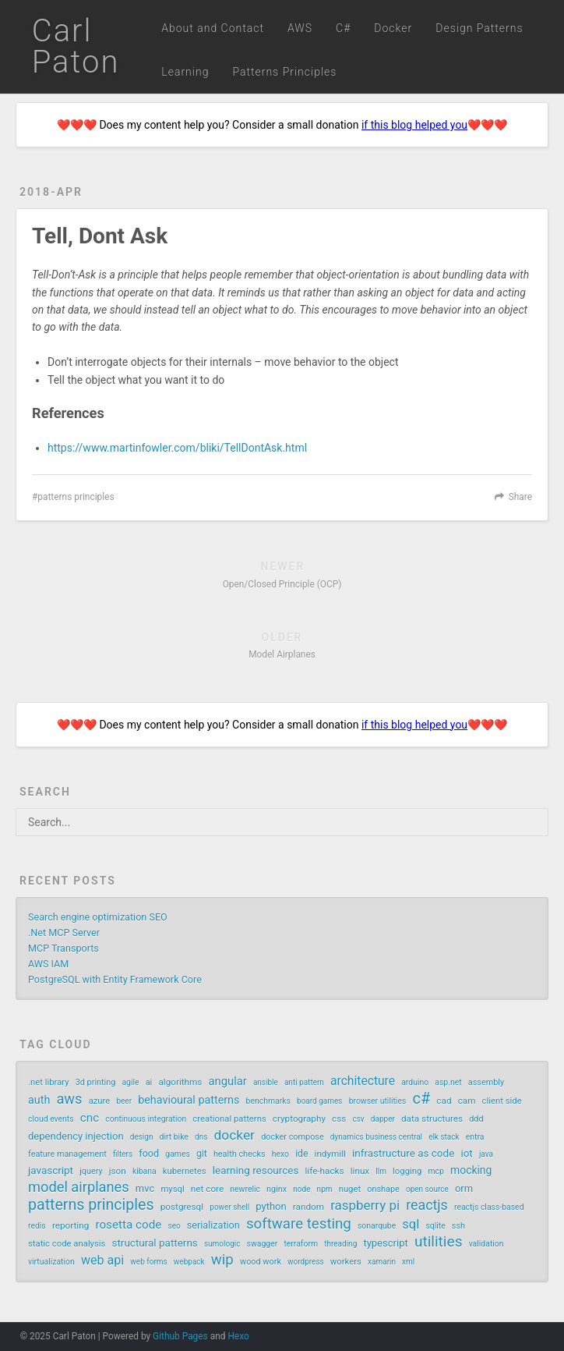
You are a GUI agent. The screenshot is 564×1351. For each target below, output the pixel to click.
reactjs (427, 1205)
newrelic (245, 1189)
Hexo (238, 1336)
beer (124, 1101)
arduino (414, 1082)
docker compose (292, 1137)
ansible (265, 1082)
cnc (89, 1118)
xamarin (382, 1261)
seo (173, 1226)
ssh (458, 1226)
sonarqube (377, 1226)
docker (234, 1135)
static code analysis (66, 1244)
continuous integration (145, 1119)
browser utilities (378, 1101)
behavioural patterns (188, 1100)
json (117, 1170)
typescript (385, 1243)
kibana (144, 1171)
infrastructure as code (403, 1153)
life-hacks (324, 1170)
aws (69, 1099)
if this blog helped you (414, 125)
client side (502, 1101)
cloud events (51, 1119)
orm (464, 1188)
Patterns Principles (284, 72)
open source (427, 1189)
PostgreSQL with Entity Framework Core (115, 979)
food (149, 1153)
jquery (90, 1171)
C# (343, 28)
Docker (393, 28)
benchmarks (268, 1101)
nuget (350, 1189)
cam (467, 1100)
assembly (486, 1082)
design (141, 1137)
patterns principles (75, 496)
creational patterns (229, 1119)
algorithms (180, 1081)
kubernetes (184, 1171)
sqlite (435, 1226)
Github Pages (180, 1336)
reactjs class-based (489, 1207)
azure (100, 1101)
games (177, 1154)
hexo (280, 1154)
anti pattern (304, 1082)
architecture (362, 1080)
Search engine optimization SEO (97, 917)
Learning (185, 72)
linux (360, 1170)
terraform (301, 1244)
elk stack (443, 1137)
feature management (67, 1154)
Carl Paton (76, 46)
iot (466, 1153)
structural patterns (155, 1242)
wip (222, 1260)
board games (319, 1101)
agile (130, 1082)
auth (39, 1100)
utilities (438, 1242)
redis (37, 1226)
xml (408, 1261)
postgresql (181, 1206)
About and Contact (212, 28)
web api (102, 1260)
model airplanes (78, 1187)
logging (407, 1171)
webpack (189, 1261)
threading (340, 1243)
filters (122, 1154)
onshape (383, 1189)
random (308, 1206)
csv (358, 1119)
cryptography (299, 1118)
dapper (383, 1119)
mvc (145, 1188)
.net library (48, 1082)
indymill (330, 1153)
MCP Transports (63, 948)
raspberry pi (365, 1205)
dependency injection (76, 1136)
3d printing (96, 1082)
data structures (432, 1118)
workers (345, 1262)
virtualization (51, 1262)
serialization (213, 1225)
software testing (298, 1224)
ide (301, 1153)
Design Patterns (479, 28)
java (486, 1154)
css (339, 1118)
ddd (476, 1119)
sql (410, 1224)
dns (201, 1137)
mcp (435, 1171)
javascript (50, 1170)
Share (520, 496)
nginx (276, 1189)
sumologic (222, 1243)
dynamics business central (376, 1137)
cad (443, 1100)
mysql (172, 1189)
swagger (262, 1244)
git (201, 1153)
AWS (299, 28)
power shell (229, 1207)
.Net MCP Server (64, 932)
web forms (148, 1261)
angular (228, 1081)
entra (475, 1137)
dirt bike (174, 1137)
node (301, 1189)
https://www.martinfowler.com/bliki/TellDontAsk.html (177, 447)
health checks (239, 1154)
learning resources (256, 1170)
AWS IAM (48, 964)
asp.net (448, 1082)
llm (380, 1171)
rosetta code (128, 1225)
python (271, 1206)
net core (207, 1188)
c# (421, 1098)
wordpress (305, 1261)
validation (486, 1244)
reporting (70, 1225)
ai (149, 1082)
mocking (471, 1170)
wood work (260, 1262)
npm (325, 1189)
